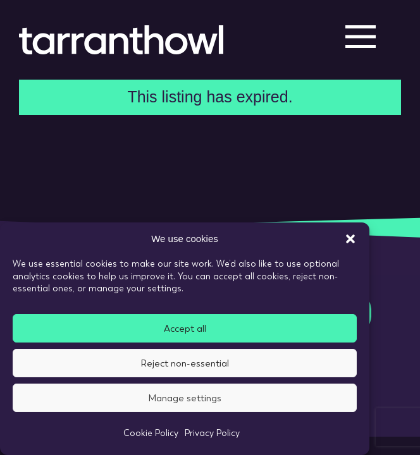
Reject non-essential (184, 363)
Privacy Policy (212, 433)
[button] (350, 239)
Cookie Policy (150, 433)
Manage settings (184, 398)
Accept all (185, 328)
